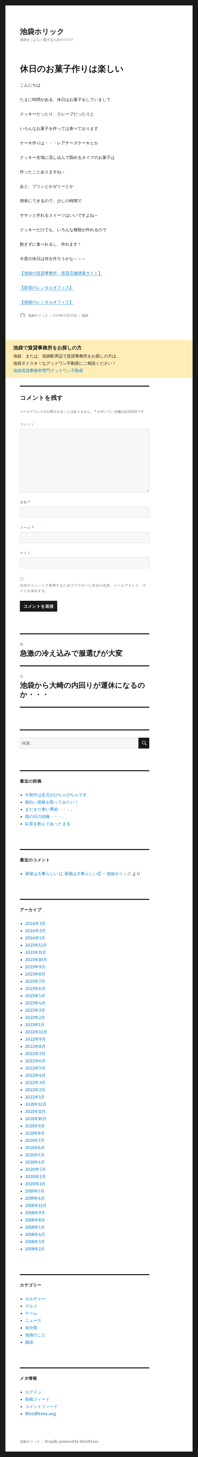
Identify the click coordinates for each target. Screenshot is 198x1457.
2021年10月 (36, 1118)
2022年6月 (35, 1060)
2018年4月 (35, 1234)
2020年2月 (35, 1176)
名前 (25, 502)
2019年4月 (35, 1198)
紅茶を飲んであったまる (47, 823)
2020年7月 (35, 1169)
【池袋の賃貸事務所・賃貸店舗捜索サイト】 (61, 273)
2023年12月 (36, 945)
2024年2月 (35, 930)
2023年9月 (35, 966)
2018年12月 (36, 1205)
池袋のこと (35, 1334)
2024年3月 (35, 923)
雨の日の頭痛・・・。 (45, 816)
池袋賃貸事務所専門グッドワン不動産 (48, 370)
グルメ (31, 1305)
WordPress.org (40, 1413)
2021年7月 (35, 1140)
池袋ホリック (42, 31)
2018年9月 (35, 1212)
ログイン (33, 1391)
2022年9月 (35, 1039)
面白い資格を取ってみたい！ (52, 802)
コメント (27, 424)
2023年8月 (35, 974)
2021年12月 (35, 1104)
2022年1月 (35, 1097)
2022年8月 (35, 1046)
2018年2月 (35, 1248)
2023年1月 (35, 1024)
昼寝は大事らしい (41, 873)
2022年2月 (35, 1089)
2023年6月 (35, 988)
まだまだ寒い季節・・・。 (50, 809)
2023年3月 (35, 1010)
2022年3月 (35, 1082)
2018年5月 (35, 1227)
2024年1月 (35, 937)
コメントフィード (41, 1406)
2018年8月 (35, 1219)
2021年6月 (35, 1147)
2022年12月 (36, 1031)
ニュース (33, 1320)
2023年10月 (36, 959)
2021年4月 (35, 1162)
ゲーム (31, 1313)
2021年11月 (35, 1111)
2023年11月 (35, 952)
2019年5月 (35, 1191)
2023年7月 (35, 981)
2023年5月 (35, 995)
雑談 (85, 315)
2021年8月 (35, 1133)
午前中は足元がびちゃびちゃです (56, 794)
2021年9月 (35, 1125)
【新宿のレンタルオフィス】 (46, 287)
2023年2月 (35, 1017)
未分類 (31, 1327)
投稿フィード (37, 1399)
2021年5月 (35, 1154)
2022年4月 (35, 1075)
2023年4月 (35, 1003)
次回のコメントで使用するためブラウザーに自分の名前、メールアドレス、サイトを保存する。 (83, 588)
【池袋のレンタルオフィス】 (46, 302)
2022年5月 (35, 1068)
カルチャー (35, 1298)
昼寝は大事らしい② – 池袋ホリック (97, 873)
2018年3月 (35, 1241)
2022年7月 (35, 1053)
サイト (25, 553)
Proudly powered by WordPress (71, 1441)
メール (27, 527)
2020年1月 (35, 1183)
